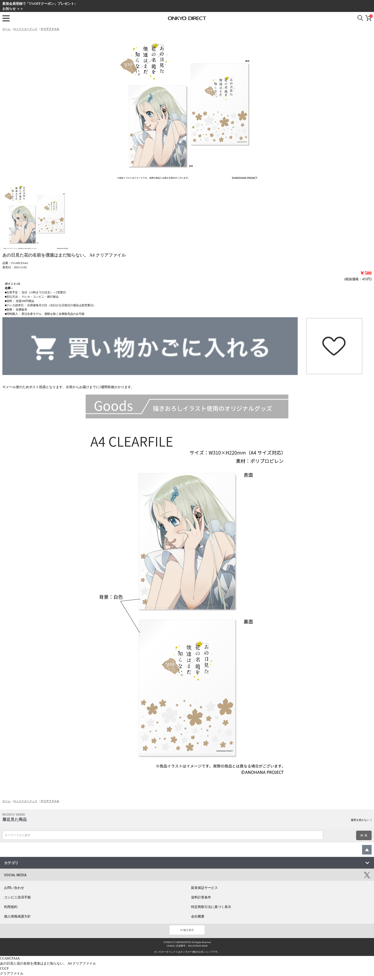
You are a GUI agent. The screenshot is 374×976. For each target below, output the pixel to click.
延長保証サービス (204, 888)
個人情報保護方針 (17, 916)
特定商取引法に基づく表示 (211, 907)
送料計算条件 (201, 897)
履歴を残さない (360, 819)
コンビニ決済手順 (17, 897)
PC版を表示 (187, 930)
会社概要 (197, 916)
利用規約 (10, 907)
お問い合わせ (14, 888)
